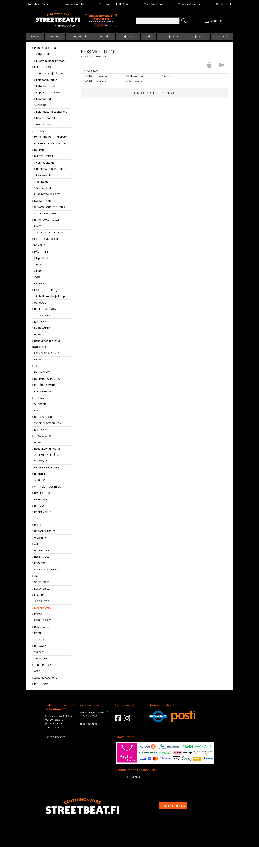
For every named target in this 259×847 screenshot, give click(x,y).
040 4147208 (55, 723)
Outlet (148, 36)
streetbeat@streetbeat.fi (94, 712)
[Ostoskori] (214, 21)
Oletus (163, 76)
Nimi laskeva (95, 81)
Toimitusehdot (153, 4)
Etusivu (35, 36)
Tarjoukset (128, 36)
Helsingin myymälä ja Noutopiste (59, 707)
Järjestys (90, 70)
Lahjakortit (197, 36)
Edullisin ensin (133, 76)
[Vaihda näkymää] (221, 66)
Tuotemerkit (79, 36)
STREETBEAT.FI (131, 776)
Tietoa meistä (55, 737)
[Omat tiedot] (223, 4)
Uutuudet (104, 36)
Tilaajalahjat (171, 36)
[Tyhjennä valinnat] (209, 66)
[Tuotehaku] (158, 20)
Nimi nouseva (96, 76)
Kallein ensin (131, 81)
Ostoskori (222, 36)
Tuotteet (55, 36)
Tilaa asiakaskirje (189, 4)
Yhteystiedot (52, 727)
